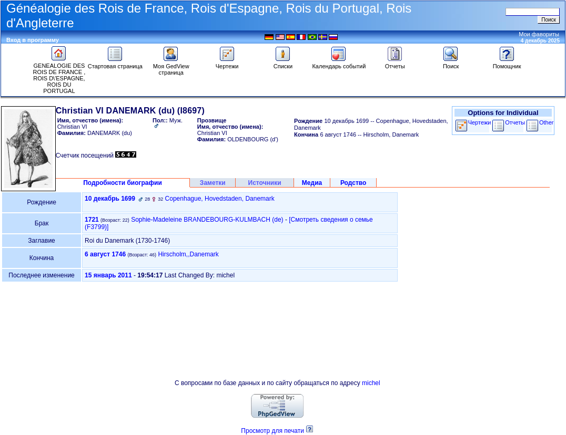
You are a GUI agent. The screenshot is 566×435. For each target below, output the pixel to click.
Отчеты (395, 63)
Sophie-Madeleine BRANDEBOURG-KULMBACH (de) (207, 219)
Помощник (507, 63)
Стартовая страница (115, 63)
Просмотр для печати (272, 430)
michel (371, 383)
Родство (353, 183)
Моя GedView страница (171, 67)
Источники (264, 183)
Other (546, 122)
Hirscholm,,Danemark (188, 254)
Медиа (312, 183)
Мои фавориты (539, 34)
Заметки (213, 183)
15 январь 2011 (108, 275)
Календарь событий (339, 63)
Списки (283, 63)
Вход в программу (32, 40)
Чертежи (227, 63)
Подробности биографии (122, 183)
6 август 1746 (105, 254)
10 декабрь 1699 (110, 198)
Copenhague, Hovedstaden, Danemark (220, 198)
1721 (92, 219)
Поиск (450, 63)
